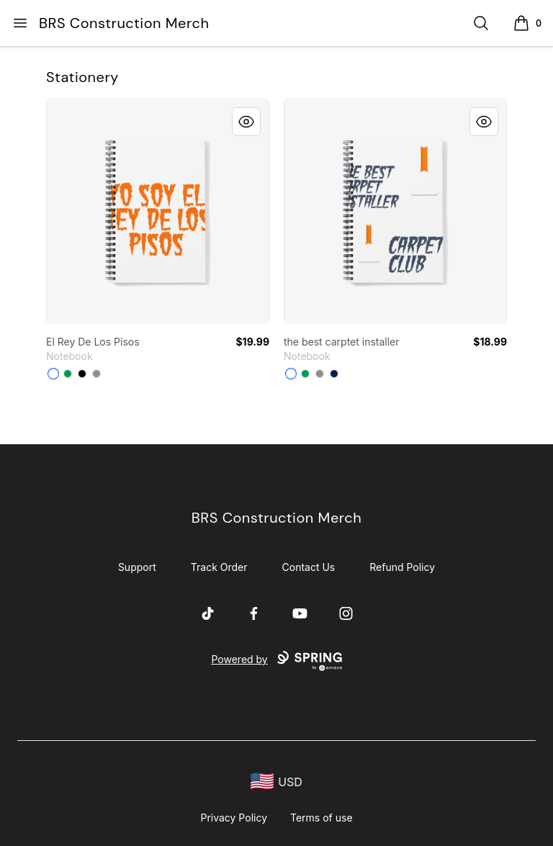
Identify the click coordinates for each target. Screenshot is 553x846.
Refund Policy (402, 567)
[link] (158, 211)
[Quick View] (246, 121)
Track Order (219, 567)
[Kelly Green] (67, 373)
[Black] (82, 373)
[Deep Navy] (334, 373)
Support (137, 567)
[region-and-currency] (276, 782)
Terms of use (321, 817)
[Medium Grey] (96, 373)
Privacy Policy (233, 817)
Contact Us (309, 567)
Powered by (276, 661)
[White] (53, 373)
